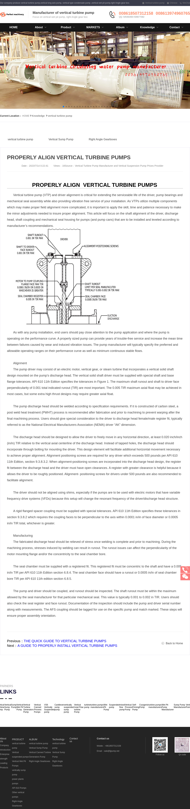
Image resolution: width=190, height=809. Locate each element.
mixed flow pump (122, 707)
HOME (13, 27)
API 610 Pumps (19, 788)
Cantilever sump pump (59, 707)
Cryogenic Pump (144, 706)
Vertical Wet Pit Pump (19, 707)
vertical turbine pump (60, 115)
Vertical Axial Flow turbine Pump (79, 708)
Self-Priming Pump (135, 707)
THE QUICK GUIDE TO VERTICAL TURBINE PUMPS (65, 641)
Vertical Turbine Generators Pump (28, 708)
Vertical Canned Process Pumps (37, 708)
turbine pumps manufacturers (97, 706)
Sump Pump (13, 706)
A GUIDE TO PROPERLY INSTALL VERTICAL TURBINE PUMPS (67, 646)
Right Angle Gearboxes (103, 145)
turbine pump (87, 706)
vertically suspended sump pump (69, 708)
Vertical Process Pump (128, 707)
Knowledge (38, 115)
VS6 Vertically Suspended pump (49, 708)
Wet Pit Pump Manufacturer (168, 707)
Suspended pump (114, 706)
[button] (63, 106)
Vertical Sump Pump (61, 145)
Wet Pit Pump (106, 707)
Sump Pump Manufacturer (180, 706)
